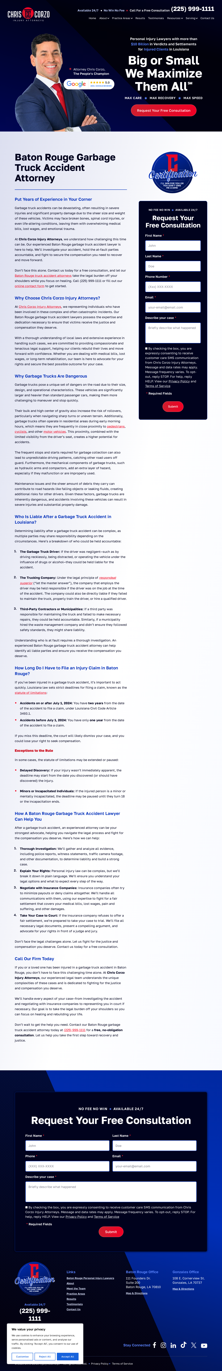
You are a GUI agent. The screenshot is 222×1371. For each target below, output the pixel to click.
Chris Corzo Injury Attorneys (40, 306)
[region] (45, 1343)
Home (92, 18)
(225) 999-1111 (192, 8)
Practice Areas (121, 18)
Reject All (45, 1356)
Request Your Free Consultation (163, 110)
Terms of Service (157, 386)
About (103, 18)
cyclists (21, 431)
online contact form (29, 286)
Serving (190, 18)
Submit (173, 406)
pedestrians (116, 426)
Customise (22, 1356)
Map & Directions (136, 1293)
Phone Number (157, 276)
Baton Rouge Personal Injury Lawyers (90, 1278)
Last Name (154, 256)
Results (140, 18)
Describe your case (160, 317)
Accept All (67, 1356)
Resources (173, 18)
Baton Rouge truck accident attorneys (43, 275)
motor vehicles (55, 431)
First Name (154, 235)
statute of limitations (30, 693)
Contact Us (207, 18)
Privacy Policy (179, 381)
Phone (31, 1156)
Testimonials (156, 18)
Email (150, 297)
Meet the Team (76, 1288)
